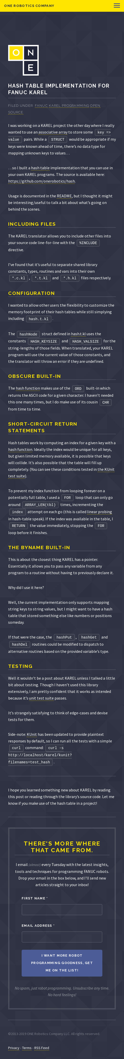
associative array (52, 132)
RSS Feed (41, 1047)
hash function (28, 388)
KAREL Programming (69, 105)
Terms (27, 1047)
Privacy (13, 1047)
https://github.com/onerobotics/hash (41, 181)
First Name (35, 898)
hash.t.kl (78, 333)
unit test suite (41, 698)
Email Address (38, 926)
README (64, 195)
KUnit (32, 734)
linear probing (99, 511)
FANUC (41, 105)
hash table (40, 167)
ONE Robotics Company (29, 6)
